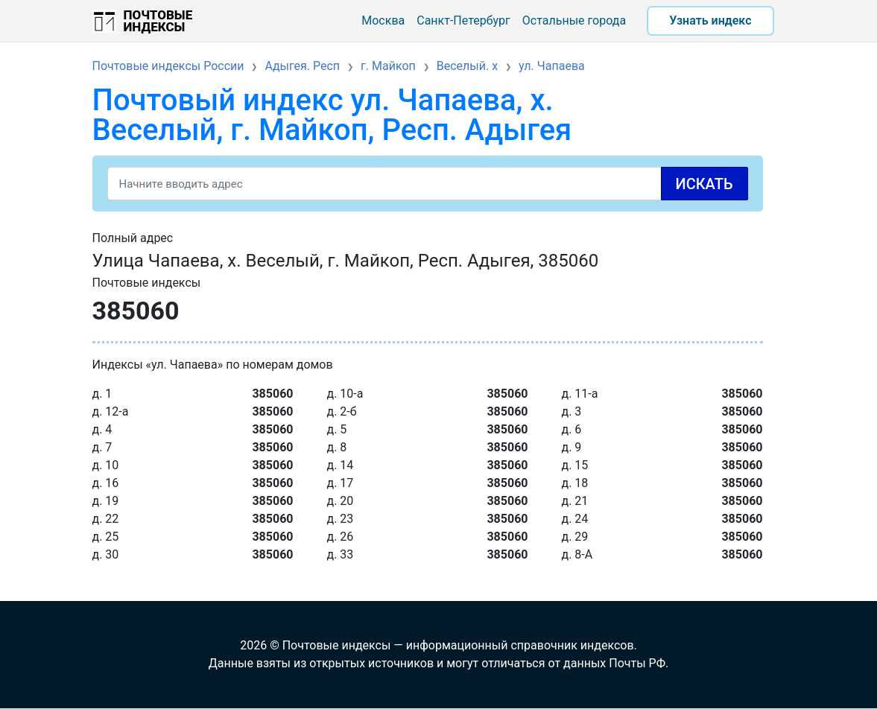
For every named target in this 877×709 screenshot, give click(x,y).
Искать (704, 184)
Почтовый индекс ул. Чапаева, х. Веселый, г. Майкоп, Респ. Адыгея (332, 115)
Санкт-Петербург (463, 20)
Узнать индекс (710, 20)
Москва (383, 20)
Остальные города (574, 20)
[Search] (427, 183)
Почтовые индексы (158, 21)
